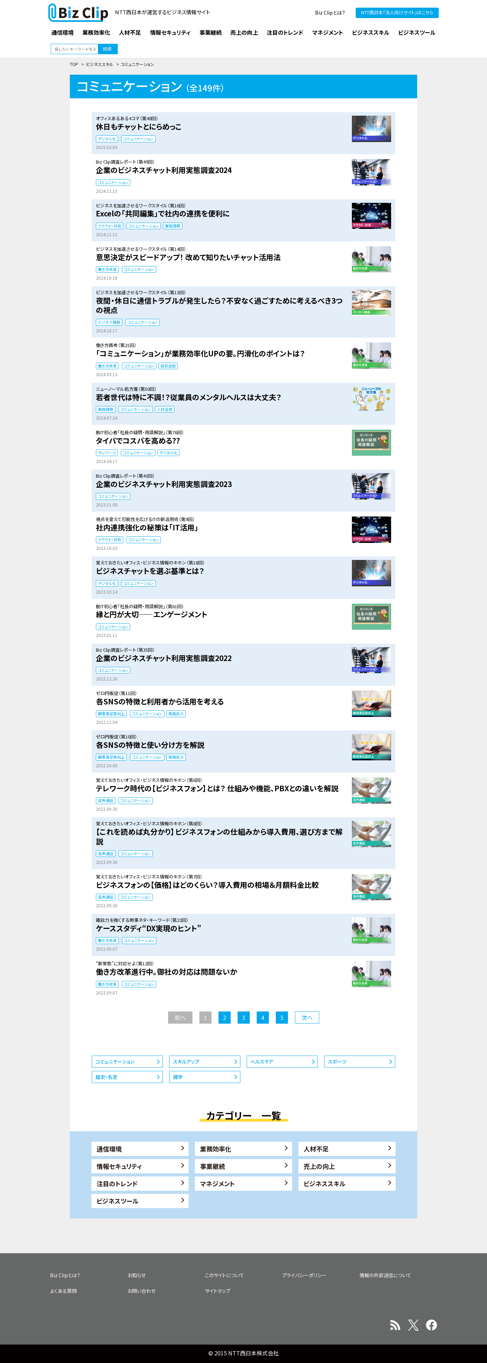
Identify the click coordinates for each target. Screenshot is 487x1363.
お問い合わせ (141, 1290)
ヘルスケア (261, 1061)
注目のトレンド (117, 1183)
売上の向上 (319, 1166)
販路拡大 (176, 713)
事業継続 (212, 1166)
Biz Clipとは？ (330, 12)
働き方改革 (107, 269)
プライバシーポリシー (304, 1275)
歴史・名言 (106, 1076)
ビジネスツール (118, 1200)
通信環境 (109, 1148)
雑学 (178, 1076)
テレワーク (107, 452)
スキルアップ (186, 1061)
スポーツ (337, 1061)
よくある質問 (63, 1290)
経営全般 (168, 366)
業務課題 (172, 226)
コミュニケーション (138, 138)
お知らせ (136, 1275)
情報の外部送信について (385, 1275)
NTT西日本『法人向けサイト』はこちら (397, 12)
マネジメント (217, 1183)
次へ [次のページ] (307, 1017)
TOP (74, 64)
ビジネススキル (99, 64)
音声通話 (105, 800)
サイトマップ (217, 1290)
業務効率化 (215, 1148)
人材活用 (164, 409)
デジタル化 (107, 138)
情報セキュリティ (119, 1166)
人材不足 (316, 1148)
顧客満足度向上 (111, 713)
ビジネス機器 (109, 322)
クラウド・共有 (109, 226)
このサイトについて (224, 1275)
